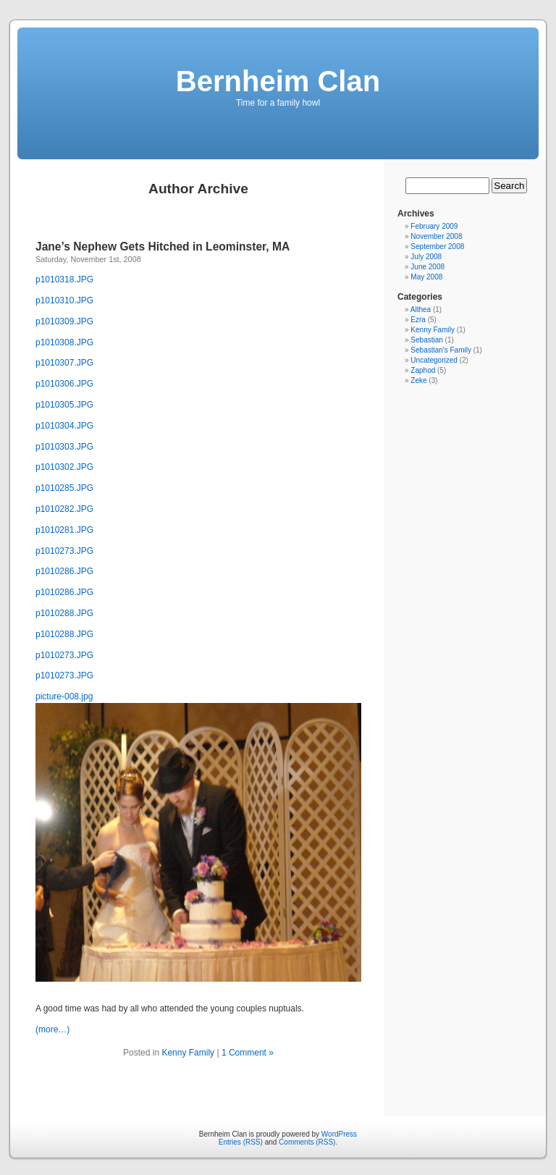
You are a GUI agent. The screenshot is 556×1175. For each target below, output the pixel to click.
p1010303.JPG (64, 447)
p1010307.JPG (64, 363)
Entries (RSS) (241, 1142)
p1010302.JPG (64, 467)
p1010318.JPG (64, 279)
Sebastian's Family (440, 350)
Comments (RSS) (307, 1142)
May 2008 (426, 277)
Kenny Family (187, 1053)
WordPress (339, 1134)
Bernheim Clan (278, 81)
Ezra (418, 320)
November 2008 (436, 236)
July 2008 (426, 257)
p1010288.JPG (64, 613)
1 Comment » (248, 1053)
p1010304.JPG (64, 426)
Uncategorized (433, 360)
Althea (420, 309)
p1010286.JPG (64, 571)
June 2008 (427, 267)
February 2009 (434, 226)
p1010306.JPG (64, 384)
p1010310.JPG (64, 300)
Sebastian (426, 340)
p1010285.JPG (64, 488)
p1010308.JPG (64, 342)
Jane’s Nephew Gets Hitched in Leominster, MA (162, 246)
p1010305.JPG (64, 405)
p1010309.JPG (64, 321)
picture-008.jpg (64, 696)
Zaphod (422, 370)
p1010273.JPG (64, 551)
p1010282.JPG (64, 509)
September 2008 (437, 246)
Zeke (418, 380)
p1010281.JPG (64, 530)
